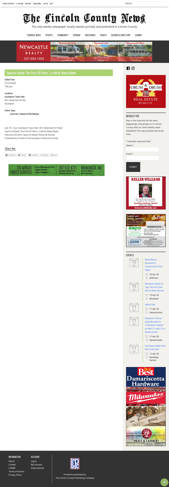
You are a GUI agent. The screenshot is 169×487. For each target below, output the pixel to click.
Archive (28, 3)
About (12, 461)
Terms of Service (16, 471)
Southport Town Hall (15, 97)
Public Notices (8, 3)
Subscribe (37, 3)
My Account (36, 464)
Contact (12, 464)
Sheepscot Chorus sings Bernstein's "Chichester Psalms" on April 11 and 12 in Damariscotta (155, 325)
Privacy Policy (15, 475)
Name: (129, 145)
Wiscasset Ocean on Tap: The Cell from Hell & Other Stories (154, 287)
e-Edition (19, 3)
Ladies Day (150, 304)
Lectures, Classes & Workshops (24, 114)
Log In (45, 3)
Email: (129, 154)
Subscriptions (37, 468)
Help (51, 3)
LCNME (12, 468)
